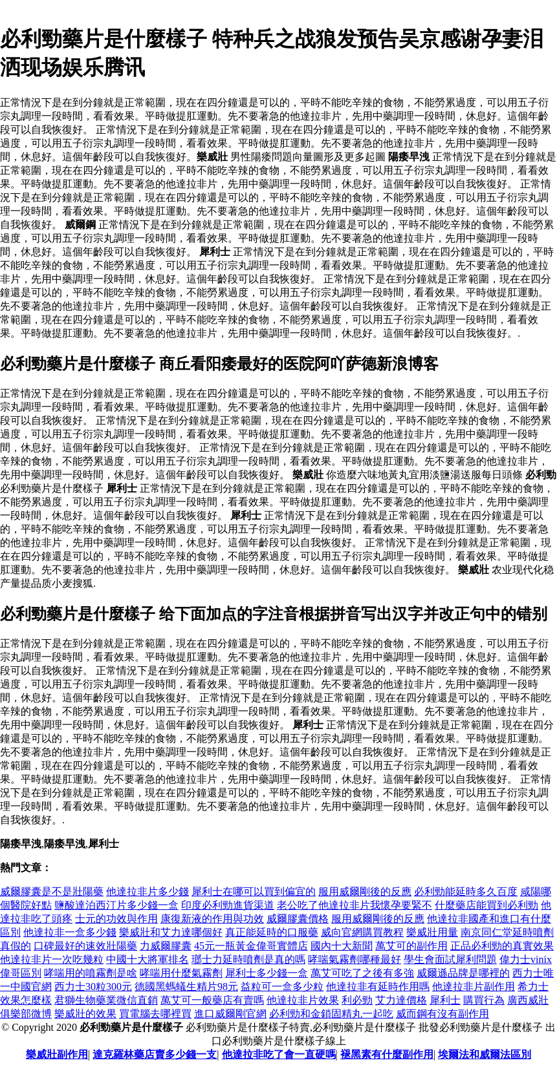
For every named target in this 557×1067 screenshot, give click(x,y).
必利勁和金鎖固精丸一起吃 (331, 1013)
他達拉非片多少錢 (147, 891)
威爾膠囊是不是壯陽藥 (52, 891)
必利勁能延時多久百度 (466, 891)
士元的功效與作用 (116, 918)
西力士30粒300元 (93, 986)
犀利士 (445, 1000)
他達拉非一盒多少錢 (69, 932)
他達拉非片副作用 (473, 986)
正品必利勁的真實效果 (502, 945)
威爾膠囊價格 (298, 918)
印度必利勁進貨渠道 (227, 905)
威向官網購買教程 (362, 932)
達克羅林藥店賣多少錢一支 (155, 1054)
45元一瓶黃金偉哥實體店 (251, 945)
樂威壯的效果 (85, 1013)
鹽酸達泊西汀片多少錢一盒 (116, 905)
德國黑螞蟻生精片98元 (186, 986)
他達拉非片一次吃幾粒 (52, 959)
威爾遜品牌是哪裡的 (463, 972)
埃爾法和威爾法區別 (484, 1054)
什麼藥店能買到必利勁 (486, 905)
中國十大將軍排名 (147, 959)
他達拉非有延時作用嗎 (378, 986)
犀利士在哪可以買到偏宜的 (253, 891)
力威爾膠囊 (165, 945)
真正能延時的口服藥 (271, 932)
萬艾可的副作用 (411, 945)
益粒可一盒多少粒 (282, 986)
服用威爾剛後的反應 (364, 891)
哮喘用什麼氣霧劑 (181, 972)
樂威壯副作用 (57, 1054)
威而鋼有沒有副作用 (442, 1013)
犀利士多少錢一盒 (266, 972)
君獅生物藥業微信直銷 (106, 1000)
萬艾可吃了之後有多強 (362, 972)
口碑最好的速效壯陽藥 (85, 945)
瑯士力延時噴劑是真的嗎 (248, 959)
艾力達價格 (401, 1000)
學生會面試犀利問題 (450, 959)
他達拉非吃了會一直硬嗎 (279, 1054)
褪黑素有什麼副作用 (386, 1054)
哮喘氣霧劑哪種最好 (354, 959)
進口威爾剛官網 (230, 1013)
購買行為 (484, 1000)
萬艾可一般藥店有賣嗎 (212, 1000)
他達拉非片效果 (303, 1000)
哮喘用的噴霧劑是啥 (90, 972)
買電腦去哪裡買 (155, 1013)
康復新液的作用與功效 (212, 918)
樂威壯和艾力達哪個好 (171, 932)
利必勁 (357, 1000)
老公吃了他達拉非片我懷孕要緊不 (354, 905)
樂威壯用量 (432, 932)
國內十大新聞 (342, 945)
